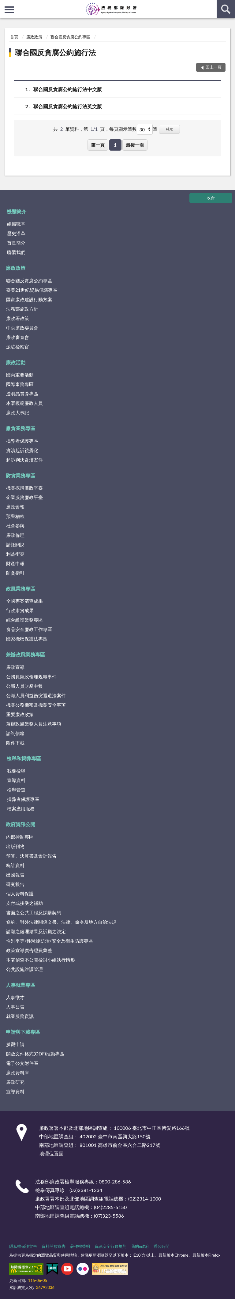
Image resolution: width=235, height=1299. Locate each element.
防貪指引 (15, 573)
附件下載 (15, 742)
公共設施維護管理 (24, 969)
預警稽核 (15, 516)
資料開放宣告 (53, 1246)
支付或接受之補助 (24, 903)
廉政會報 (15, 506)
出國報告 (15, 874)
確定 (169, 129)
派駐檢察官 (17, 346)
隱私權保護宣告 (23, 1246)
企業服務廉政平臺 (24, 497)
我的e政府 (140, 1246)
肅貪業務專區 (20, 428)
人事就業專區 (20, 985)
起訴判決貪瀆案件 (24, 459)
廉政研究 (15, 1082)
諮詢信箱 (15, 733)
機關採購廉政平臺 (24, 488)
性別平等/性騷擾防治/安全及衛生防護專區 (49, 941)
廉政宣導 (15, 667)
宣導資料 (16, 780)
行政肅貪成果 (20, 610)
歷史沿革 (16, 233)
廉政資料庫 (17, 1072)
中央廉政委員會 (22, 327)
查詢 (226, 9)
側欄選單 (9, 9)
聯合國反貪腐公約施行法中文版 (67, 89)
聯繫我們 (16, 252)
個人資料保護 (20, 893)
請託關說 (15, 544)
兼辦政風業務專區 (25, 654)
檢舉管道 (16, 789)
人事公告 (15, 1006)
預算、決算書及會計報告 (31, 855)
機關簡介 (16, 211)
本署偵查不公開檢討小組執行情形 (40, 959)
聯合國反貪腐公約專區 (70, 36)
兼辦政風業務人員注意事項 (33, 723)
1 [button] (115, 145)
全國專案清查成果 (24, 601)
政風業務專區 (20, 588)
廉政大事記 (17, 412)
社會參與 (15, 525)
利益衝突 (15, 554)
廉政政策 (34, 36)
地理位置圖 (51, 1153)
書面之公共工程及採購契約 (33, 912)
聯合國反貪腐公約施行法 (55, 52)
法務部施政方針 (22, 309)
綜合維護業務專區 (24, 620)
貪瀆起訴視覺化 (22, 450)
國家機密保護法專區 (26, 638)
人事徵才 (15, 997)
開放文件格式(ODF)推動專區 (35, 1053)
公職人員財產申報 (24, 686)
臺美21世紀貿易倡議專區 (31, 290)
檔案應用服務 (21, 808)
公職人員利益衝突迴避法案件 (36, 695)
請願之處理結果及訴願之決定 (36, 931)
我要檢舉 (16, 770)
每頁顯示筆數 (123, 129)
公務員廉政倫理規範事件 (31, 676)
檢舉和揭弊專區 (24, 758)
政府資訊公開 (20, 824)
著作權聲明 (80, 1246)
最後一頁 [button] (135, 145)
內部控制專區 (20, 837)
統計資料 (15, 865)
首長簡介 (16, 242)
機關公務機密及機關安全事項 (36, 705)
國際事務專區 (20, 384)
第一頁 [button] (98, 145)
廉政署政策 (17, 318)
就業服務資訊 (20, 1016)
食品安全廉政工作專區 (29, 629)
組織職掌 (16, 224)
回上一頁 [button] (214, 67)
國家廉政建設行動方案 (29, 299)
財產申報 (15, 563)
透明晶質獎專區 (22, 393)
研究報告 (15, 884)
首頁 (14, 36)
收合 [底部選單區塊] (211, 197)
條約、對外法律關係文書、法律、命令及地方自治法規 (61, 922)
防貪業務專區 (20, 475)
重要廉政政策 (20, 714)
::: (4, 4)
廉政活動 (15, 362)
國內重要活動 (20, 374)
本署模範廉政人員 (24, 403)
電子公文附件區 (22, 1063)
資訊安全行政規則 (110, 1246)
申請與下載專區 (23, 1032)
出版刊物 (15, 846)
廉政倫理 (15, 535)
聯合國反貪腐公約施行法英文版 (67, 106)
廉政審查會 (17, 337)
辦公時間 (162, 1246)
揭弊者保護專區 (22, 441)
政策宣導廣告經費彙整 (29, 950)
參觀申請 (15, 1044)
